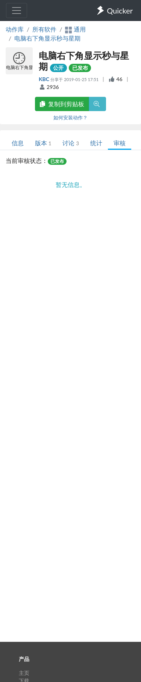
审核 (120, 142)
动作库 (15, 29)
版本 (43, 142)
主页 (24, 673)
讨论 (70, 142)
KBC (44, 79)
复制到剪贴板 (62, 103)
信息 (18, 142)
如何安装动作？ (70, 117)
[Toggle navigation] (16, 10)
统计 (96, 142)
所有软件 (44, 29)
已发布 (80, 68)
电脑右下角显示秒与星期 (47, 38)
